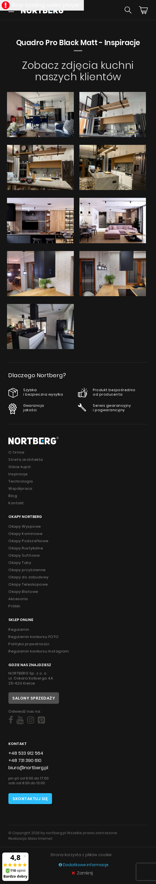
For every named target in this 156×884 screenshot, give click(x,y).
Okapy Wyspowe (24, 526)
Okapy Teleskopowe (28, 584)
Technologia (20, 481)
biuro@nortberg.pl (28, 767)
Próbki (14, 606)
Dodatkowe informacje (83, 865)
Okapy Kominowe (25, 533)
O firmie (16, 452)
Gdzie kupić (19, 466)
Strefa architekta (25, 459)
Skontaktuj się (30, 799)
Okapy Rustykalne (25, 548)
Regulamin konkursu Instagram (38, 651)
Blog (12, 495)
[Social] (10, 720)
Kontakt (16, 503)
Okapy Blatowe (23, 591)
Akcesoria (18, 598)
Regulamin (18, 629)
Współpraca (20, 488)
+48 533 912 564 (25, 753)
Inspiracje (18, 474)
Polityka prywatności (28, 644)
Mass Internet (40, 838)
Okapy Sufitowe (24, 555)
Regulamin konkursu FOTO (33, 636)
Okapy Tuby (19, 562)
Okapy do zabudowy (28, 577)
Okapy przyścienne (27, 570)
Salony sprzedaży (33, 698)
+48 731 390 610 (24, 760)
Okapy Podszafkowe (28, 541)
